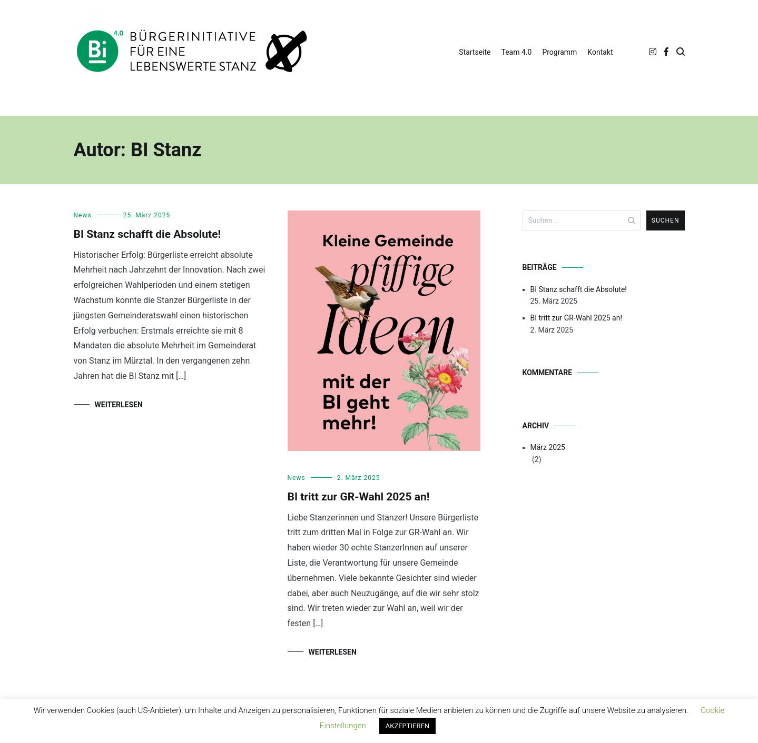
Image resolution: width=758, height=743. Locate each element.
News (83, 215)
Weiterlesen (119, 404)
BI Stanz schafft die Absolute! (147, 234)
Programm (559, 52)
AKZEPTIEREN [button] (407, 726)
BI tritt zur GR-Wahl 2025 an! (359, 496)
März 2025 (547, 447)
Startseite (474, 52)
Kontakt (600, 52)
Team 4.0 (516, 52)
